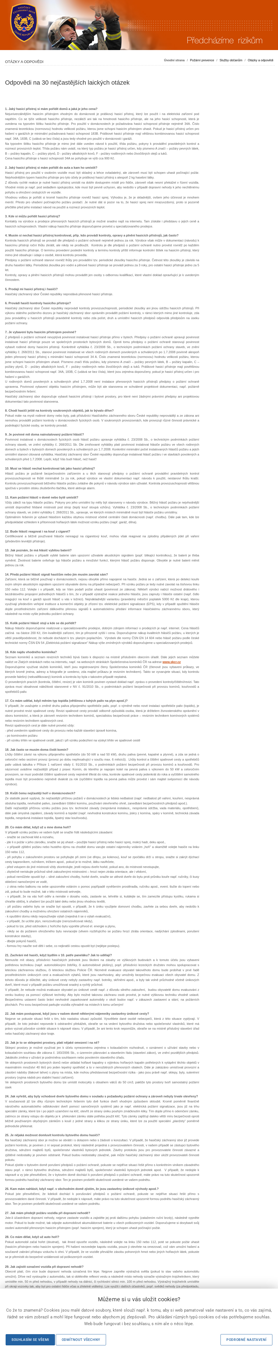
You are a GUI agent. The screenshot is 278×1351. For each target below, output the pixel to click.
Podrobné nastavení (246, 1340)
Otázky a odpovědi (260, 60)
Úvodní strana (174, 60)
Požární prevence (202, 60)
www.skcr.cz (171, 662)
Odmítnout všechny (81, 1340)
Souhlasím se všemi (30, 1340)
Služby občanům (231, 60)
